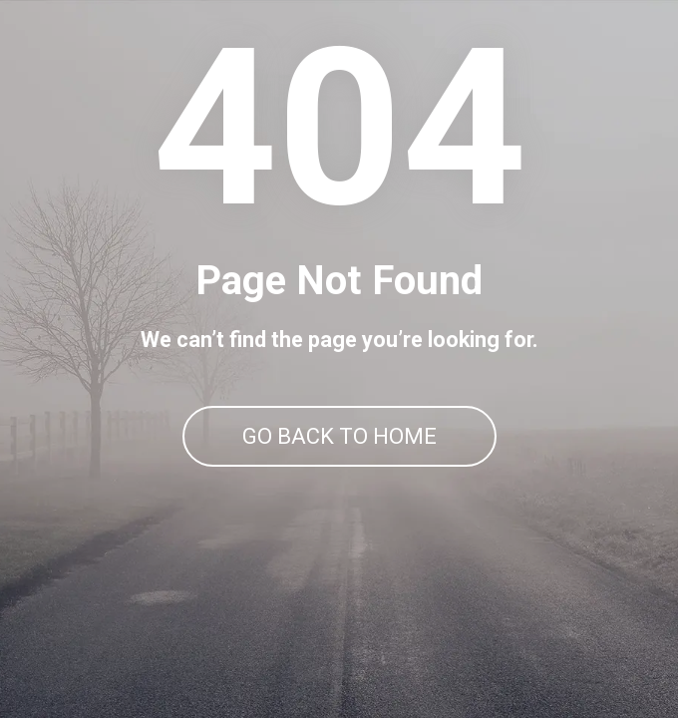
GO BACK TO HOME (339, 436)
